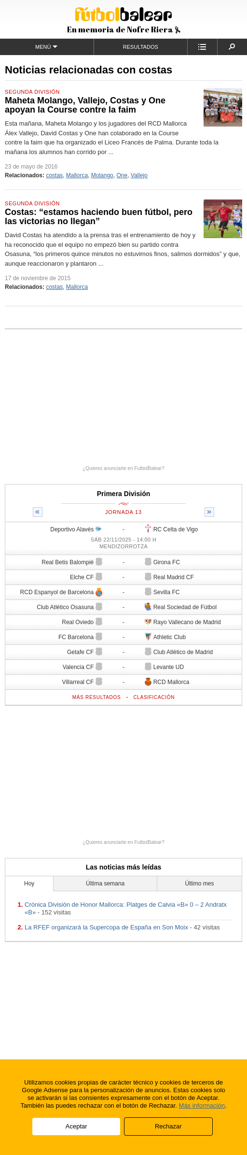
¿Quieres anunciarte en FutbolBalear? (123, 468)
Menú (46, 46)
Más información (202, 1105)
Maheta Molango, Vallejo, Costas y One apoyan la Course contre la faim (85, 105)
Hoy (29, 883)
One (121, 175)
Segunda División (32, 92)
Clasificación (154, 697)
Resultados (140, 47)
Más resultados (96, 697)
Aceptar (76, 1126)
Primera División (124, 494)
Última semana (105, 883)
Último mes (199, 883)
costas (54, 175)
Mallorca (77, 175)
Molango (102, 175)
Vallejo (139, 175)
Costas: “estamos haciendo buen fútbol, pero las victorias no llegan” (98, 217)
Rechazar (168, 1126)
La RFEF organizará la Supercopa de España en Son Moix (106, 927)
